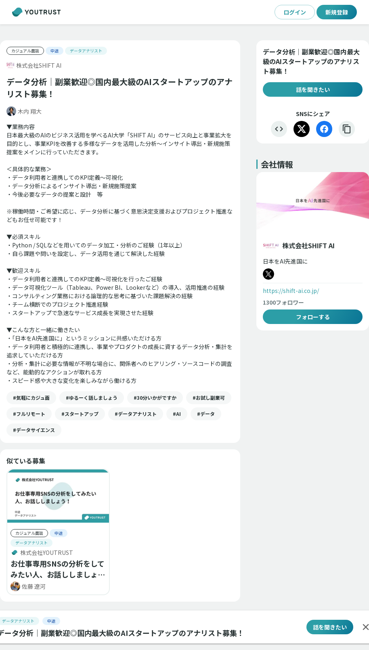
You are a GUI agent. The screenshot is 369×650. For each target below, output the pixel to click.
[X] (302, 129)
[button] (31, 397)
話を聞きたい (313, 89)
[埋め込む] (279, 129)
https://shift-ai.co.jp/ (291, 291)
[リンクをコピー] (347, 129)
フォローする (313, 316)
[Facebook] (324, 129)
